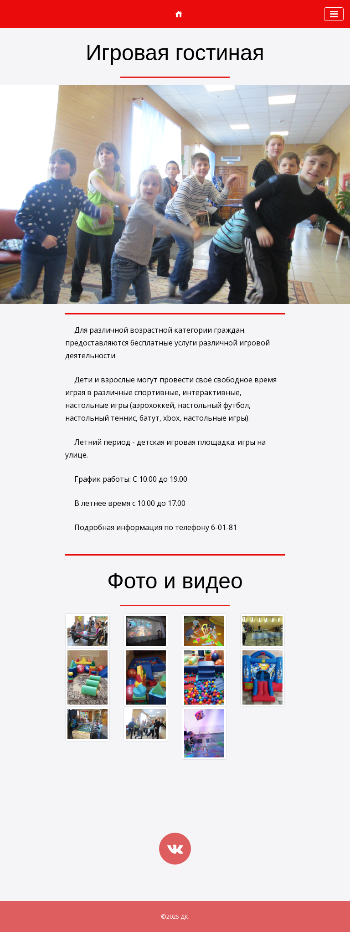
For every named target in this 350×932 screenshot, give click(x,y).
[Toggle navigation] (334, 14)
